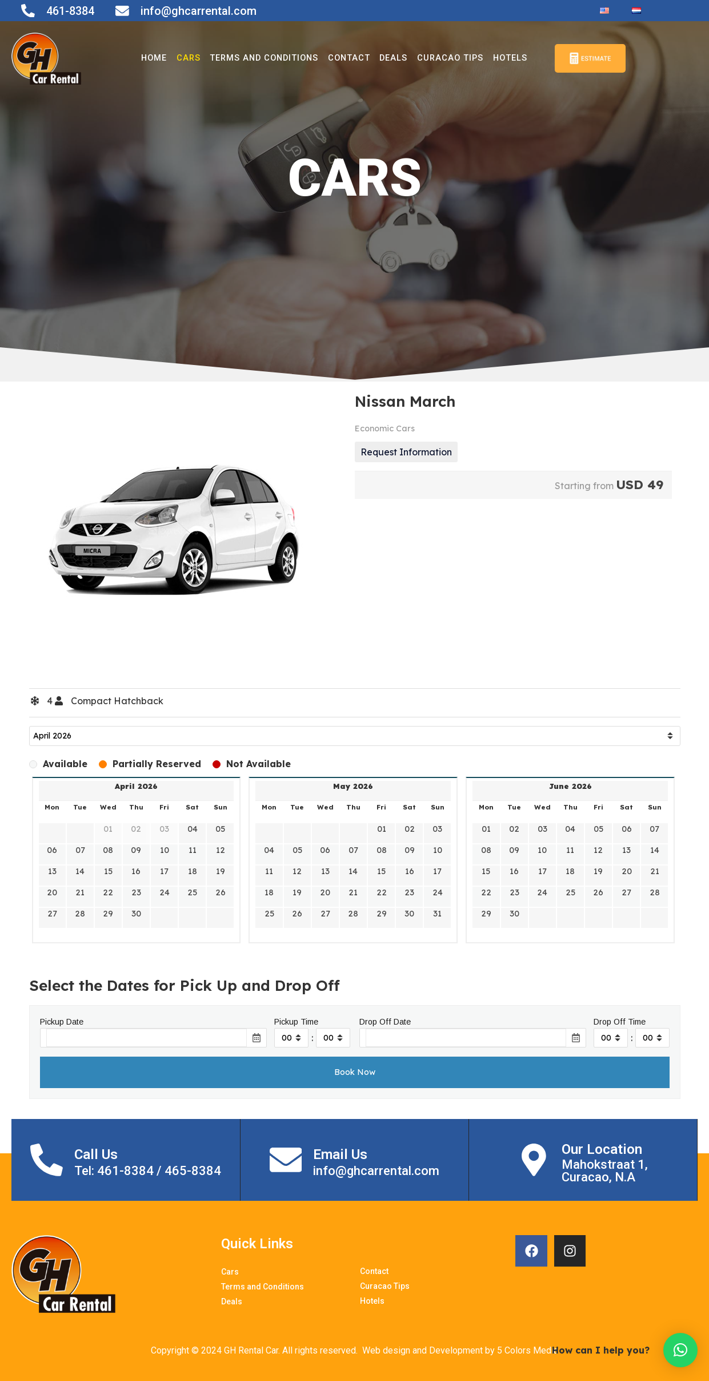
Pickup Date (61, 1021)
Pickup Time (296, 1021)
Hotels (509, 58)
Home (146, 58)
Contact (346, 58)
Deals (391, 58)
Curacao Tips (449, 58)
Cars (181, 58)
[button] (680, 1350)
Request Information (406, 452)
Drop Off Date (385, 1021)
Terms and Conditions (258, 58)
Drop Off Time (620, 1021)
